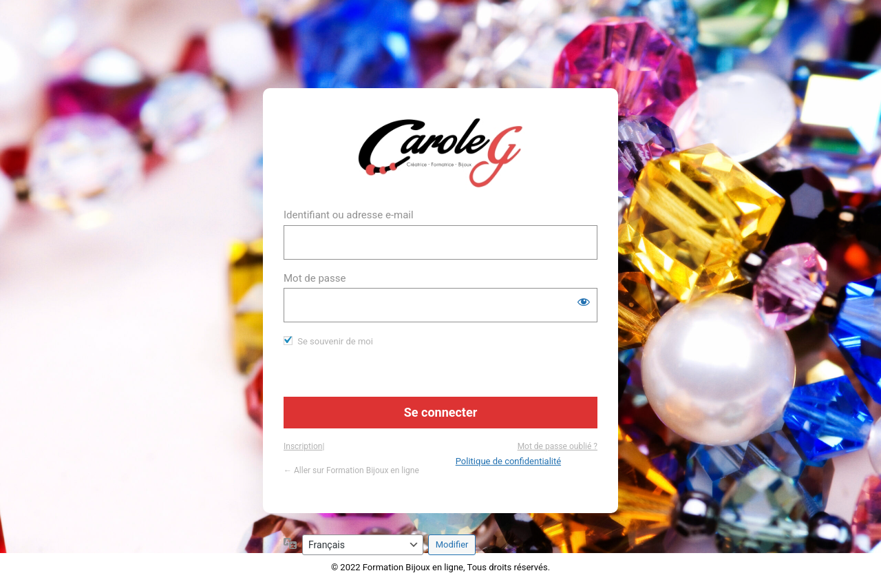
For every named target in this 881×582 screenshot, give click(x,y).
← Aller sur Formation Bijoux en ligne (351, 470)
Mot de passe (315, 278)
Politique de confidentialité (508, 461)
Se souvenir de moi (335, 341)
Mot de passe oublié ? (557, 446)
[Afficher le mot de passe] (583, 301)
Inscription (303, 446)
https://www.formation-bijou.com (441, 153)
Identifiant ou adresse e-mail (349, 215)
